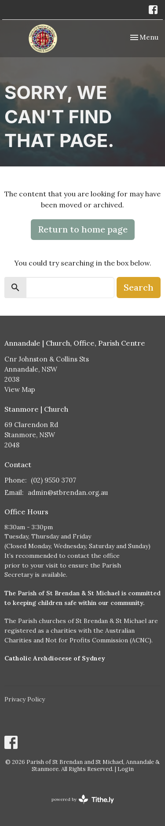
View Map (19, 389)
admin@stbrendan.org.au (68, 492)
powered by (82, 799)
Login (125, 769)
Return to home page (83, 229)
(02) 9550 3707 (53, 480)
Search (139, 287)
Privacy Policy (24, 699)
